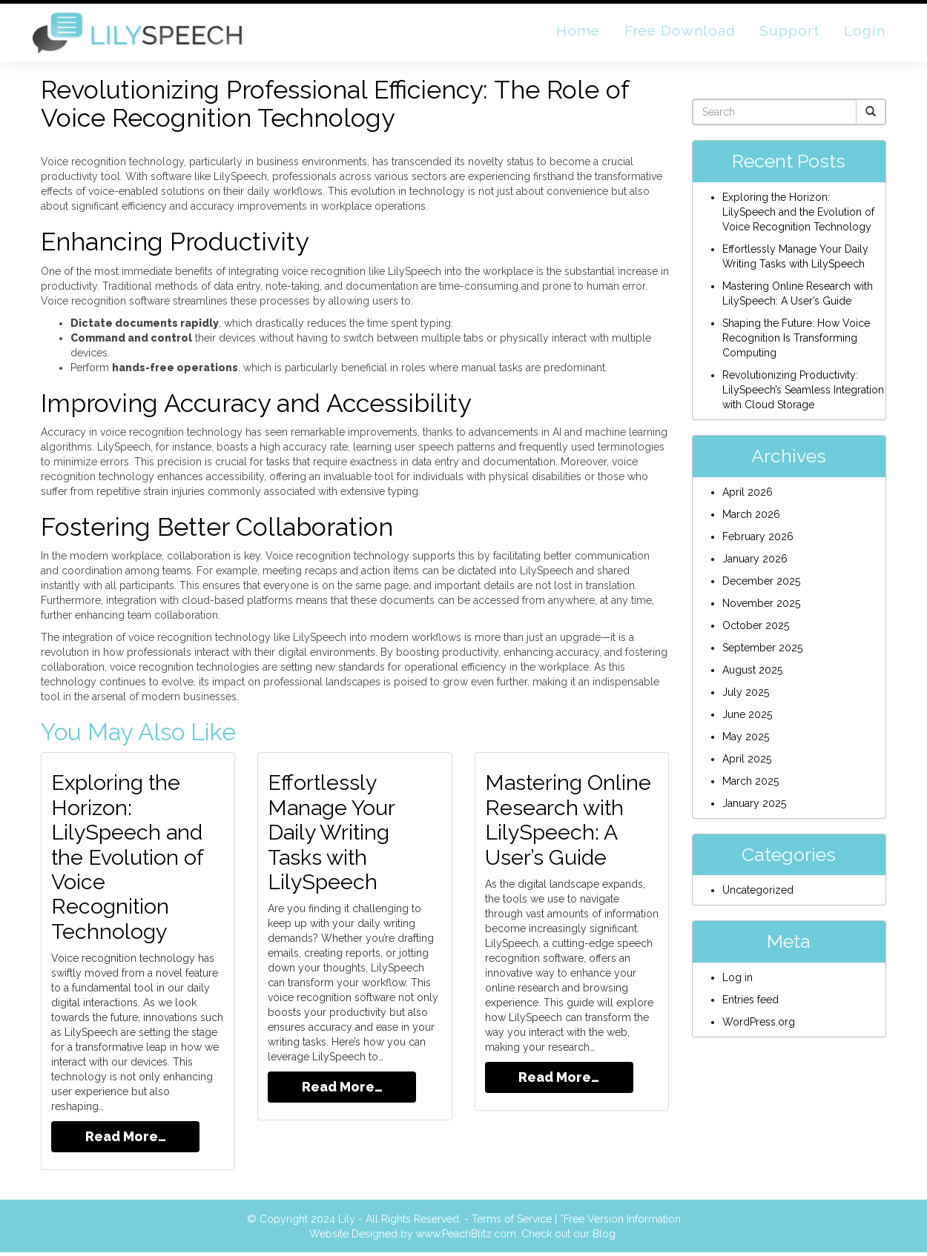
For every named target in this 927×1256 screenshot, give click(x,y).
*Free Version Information (620, 1223)
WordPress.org (758, 1028)
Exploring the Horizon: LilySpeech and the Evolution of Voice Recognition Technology (131, 861)
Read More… (125, 1140)
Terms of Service (512, 1223)
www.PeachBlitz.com (466, 1237)
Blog (604, 1237)
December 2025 (761, 586)
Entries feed (750, 1005)
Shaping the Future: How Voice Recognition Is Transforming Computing (796, 344)
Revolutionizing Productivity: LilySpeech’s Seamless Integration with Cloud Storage (803, 395)
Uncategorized (758, 896)
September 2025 (762, 653)
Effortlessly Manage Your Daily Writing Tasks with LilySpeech (334, 837)
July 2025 (745, 697)
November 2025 (761, 608)
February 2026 (758, 542)
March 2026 (751, 519)
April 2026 (747, 497)
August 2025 (752, 675)
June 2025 (747, 719)
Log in (737, 983)
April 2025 (746, 764)
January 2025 (754, 808)
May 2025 (745, 742)
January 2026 (755, 564)
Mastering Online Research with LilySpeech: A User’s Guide (572, 824)
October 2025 (755, 631)
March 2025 (750, 786)
